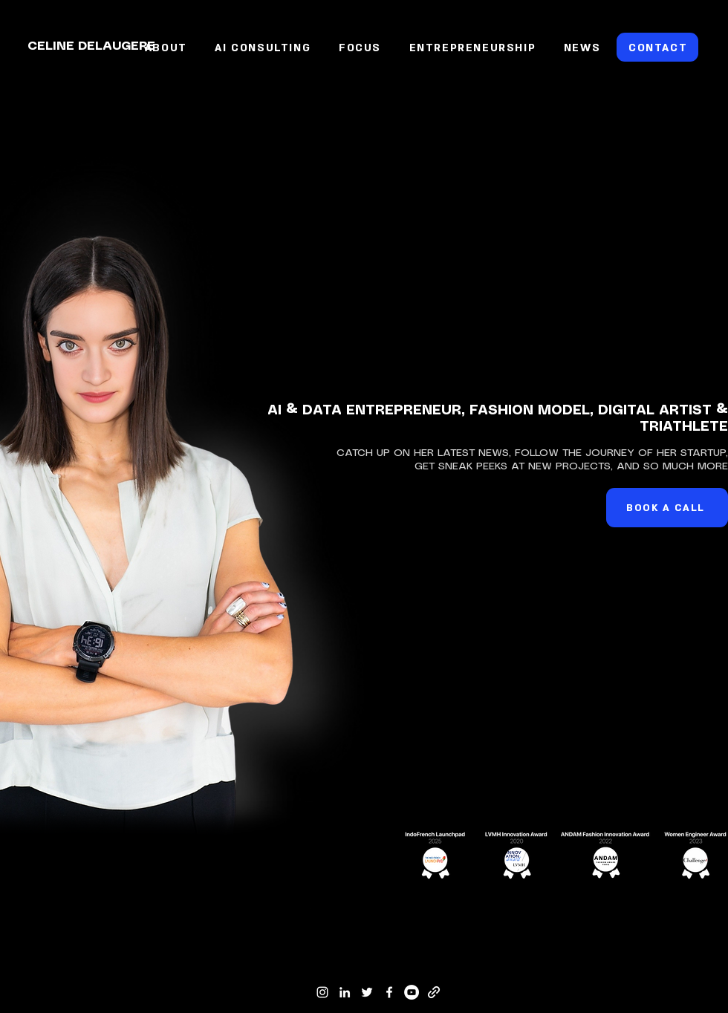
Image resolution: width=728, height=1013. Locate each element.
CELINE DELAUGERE (91, 46)
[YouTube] (411, 992)
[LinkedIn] (344, 992)
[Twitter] (367, 992)
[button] (360, 48)
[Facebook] (389, 992)
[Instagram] (322, 992)
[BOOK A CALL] (667, 507)
